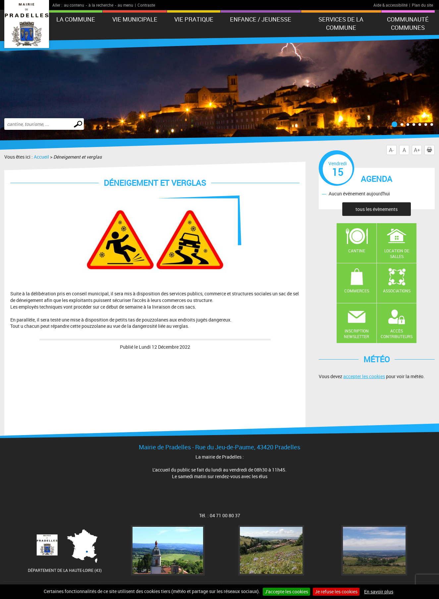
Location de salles (396, 253)
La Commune (75, 19)
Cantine (356, 250)
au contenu (74, 5)
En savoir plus (378, 591)
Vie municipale (134, 19)
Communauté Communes (408, 23)
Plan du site (422, 5)
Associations (397, 290)
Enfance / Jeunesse (260, 19)
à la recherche (100, 5)
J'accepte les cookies (286, 591)
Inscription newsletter (356, 333)
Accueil (41, 157)
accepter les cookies (364, 376)
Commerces (356, 290)
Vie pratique (193, 19)
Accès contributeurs (396, 333)
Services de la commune (340, 23)
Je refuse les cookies (336, 591)
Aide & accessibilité (390, 5)
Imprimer (431, 150)
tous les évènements (377, 209)
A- (391, 150)
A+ (417, 150)
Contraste (146, 5)
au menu (125, 5)
